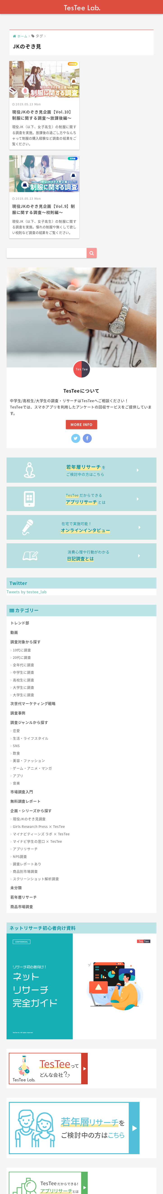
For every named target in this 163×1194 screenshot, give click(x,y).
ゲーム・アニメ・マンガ (32, 678)
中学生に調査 (23, 583)
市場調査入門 (21, 702)
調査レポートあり (27, 774)
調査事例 (17, 623)
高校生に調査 (23, 590)
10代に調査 (22, 560)
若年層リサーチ (23, 807)
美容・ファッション (29, 671)
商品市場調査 (21, 817)
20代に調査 (22, 568)
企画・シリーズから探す (31, 721)
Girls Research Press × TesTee (39, 737)
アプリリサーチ (25, 759)
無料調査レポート (25, 712)
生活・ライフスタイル (31, 648)
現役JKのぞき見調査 (29, 729)
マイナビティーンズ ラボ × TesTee (41, 744)
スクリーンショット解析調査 (36, 789)
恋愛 (16, 641)
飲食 (16, 664)
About (35, 1178)
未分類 (16, 798)
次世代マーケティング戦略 (33, 614)
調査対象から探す (25, 552)
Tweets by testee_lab (27, 502)
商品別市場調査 (25, 782)
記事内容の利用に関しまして (110, 1178)
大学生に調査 (23, 598)
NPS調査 (20, 767)
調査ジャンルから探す (29, 633)
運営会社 (51, 1178)
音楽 (16, 693)
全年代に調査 (23, 575)
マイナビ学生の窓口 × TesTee (37, 752)
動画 (14, 543)
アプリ (18, 686)
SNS (16, 656)
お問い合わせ (72, 1178)
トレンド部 (19, 533)
